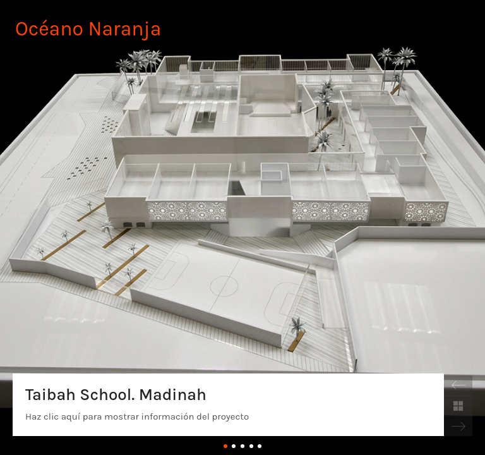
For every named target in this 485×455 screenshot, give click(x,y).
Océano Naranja (88, 28)
